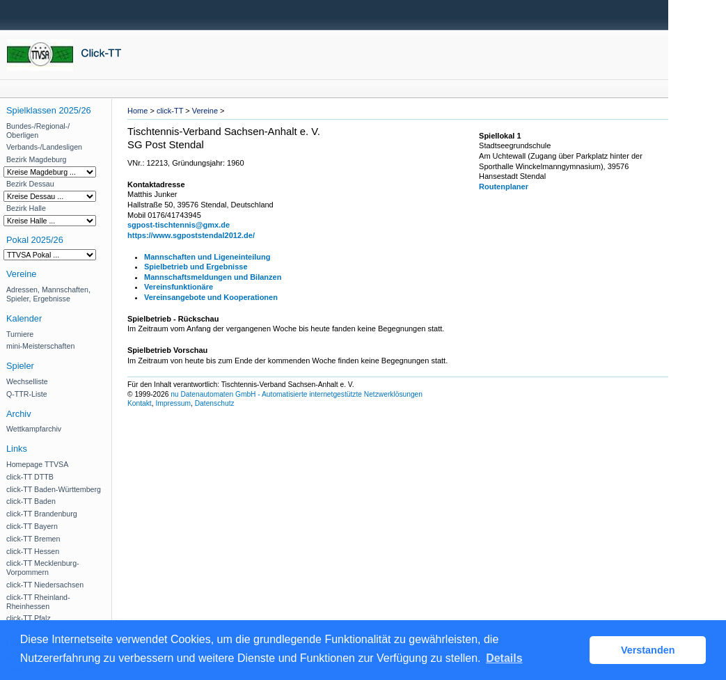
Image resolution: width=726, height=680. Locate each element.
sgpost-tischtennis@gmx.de (178, 225)
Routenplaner (503, 186)
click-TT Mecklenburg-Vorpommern (42, 567)
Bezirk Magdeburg (36, 159)
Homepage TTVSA (37, 464)
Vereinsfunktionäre (178, 287)
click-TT (170, 110)
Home (137, 110)
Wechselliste (27, 381)
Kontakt (139, 403)
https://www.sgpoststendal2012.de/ (191, 235)
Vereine (205, 110)
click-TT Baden (31, 501)
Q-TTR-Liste (26, 394)
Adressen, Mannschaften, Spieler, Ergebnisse (48, 294)
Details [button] (504, 658)
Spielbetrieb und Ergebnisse (196, 266)
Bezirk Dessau (30, 184)
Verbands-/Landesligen (44, 147)
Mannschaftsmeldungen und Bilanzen (212, 277)
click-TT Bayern (32, 526)
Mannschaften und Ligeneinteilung (207, 257)
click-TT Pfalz (28, 618)
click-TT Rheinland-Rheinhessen (38, 601)
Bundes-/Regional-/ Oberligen (38, 130)
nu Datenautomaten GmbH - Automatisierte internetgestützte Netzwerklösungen (297, 394)
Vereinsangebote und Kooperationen (211, 297)
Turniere (19, 334)
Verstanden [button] (648, 650)
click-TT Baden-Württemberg (53, 489)
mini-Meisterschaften (40, 346)
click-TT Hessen (32, 551)
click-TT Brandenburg (41, 513)
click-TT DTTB (30, 477)
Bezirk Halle (26, 208)
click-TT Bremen (33, 539)
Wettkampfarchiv (33, 429)
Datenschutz (215, 403)
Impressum (173, 403)
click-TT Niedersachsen (45, 584)
